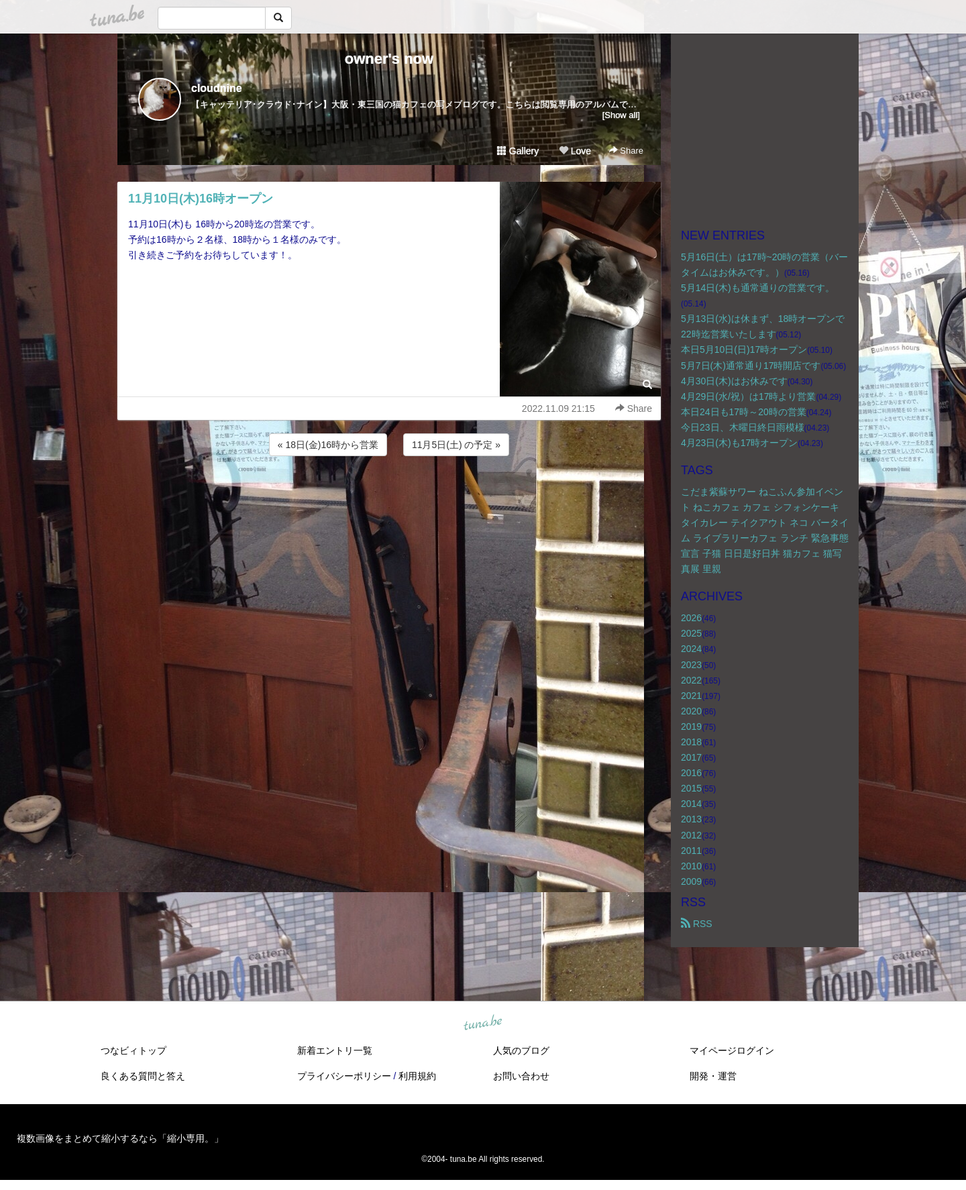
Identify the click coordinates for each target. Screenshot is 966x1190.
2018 (691, 742)
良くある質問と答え (143, 1076)
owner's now (389, 58)
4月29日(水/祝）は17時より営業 (748, 396)
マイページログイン (732, 1050)
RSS (696, 923)
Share (626, 151)
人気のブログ (521, 1050)
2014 (691, 803)
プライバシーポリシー (344, 1076)
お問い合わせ (521, 1076)
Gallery (518, 151)
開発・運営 (713, 1076)
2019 (691, 726)
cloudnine (216, 88)
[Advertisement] (389, 495)
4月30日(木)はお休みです (734, 381)
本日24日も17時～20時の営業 (743, 412)
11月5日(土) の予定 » (456, 444)
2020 (691, 711)
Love (575, 151)
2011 (691, 850)
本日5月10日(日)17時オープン (744, 349)
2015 (691, 788)
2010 (691, 866)
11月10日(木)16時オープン (200, 198)
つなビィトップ (133, 1050)
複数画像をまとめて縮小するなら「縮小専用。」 (120, 1138)
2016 (691, 772)
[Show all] (621, 115)
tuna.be (482, 1024)
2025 (691, 633)
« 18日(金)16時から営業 (328, 444)
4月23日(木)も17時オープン (739, 442)
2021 (691, 695)
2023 (691, 664)
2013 (691, 819)
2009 (691, 881)
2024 (691, 648)
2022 (691, 680)
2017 (691, 757)
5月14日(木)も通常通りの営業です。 (758, 287)
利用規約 (417, 1076)
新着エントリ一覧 (334, 1050)
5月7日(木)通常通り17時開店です (750, 365)
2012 (691, 835)
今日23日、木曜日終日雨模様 (742, 427)
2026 (691, 617)
